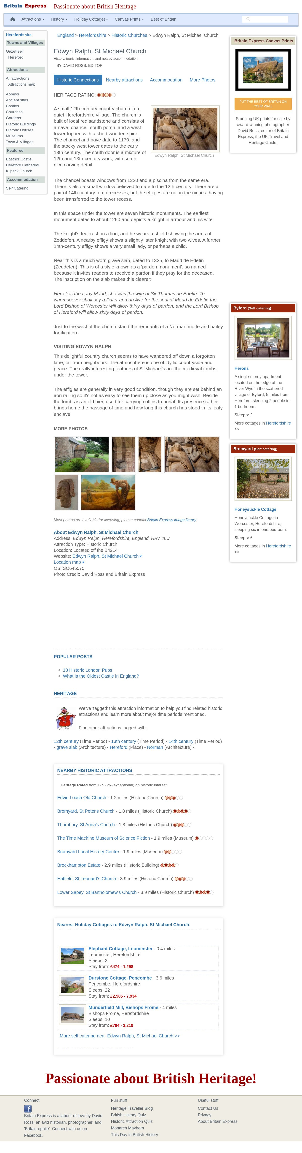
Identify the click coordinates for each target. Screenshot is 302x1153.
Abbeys (12, 94)
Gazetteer (14, 51)
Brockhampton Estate (78, 865)
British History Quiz (128, 1115)
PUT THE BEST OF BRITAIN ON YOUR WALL (264, 104)
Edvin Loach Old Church (81, 797)
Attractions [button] (32, 19)
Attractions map (21, 84)
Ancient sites (17, 100)
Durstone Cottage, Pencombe (120, 977)
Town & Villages (19, 142)
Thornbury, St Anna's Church (86, 824)
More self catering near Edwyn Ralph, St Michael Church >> (120, 1035)
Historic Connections (78, 79)
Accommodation (166, 79)
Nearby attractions (124, 79)
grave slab (66, 747)
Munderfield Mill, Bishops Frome (123, 1007)
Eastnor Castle (19, 159)
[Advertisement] (138, 617)
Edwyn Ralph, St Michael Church (105, 556)
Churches (14, 112)
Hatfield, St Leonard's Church (86, 878)
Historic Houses (19, 130)
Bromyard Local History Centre (88, 851)
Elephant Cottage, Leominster (120, 948)
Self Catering (17, 188)
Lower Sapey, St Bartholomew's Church (97, 892)
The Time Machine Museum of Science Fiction (103, 838)
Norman (155, 747)
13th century (123, 741)
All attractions (17, 78)
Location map (67, 562)
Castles (12, 106)
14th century (180, 741)
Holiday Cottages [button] (91, 19)
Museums (14, 136)
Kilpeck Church (19, 171)
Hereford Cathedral (22, 165)
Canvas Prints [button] (129, 19)
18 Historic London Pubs (87, 670)
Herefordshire (19, 35)
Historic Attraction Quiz (132, 1121)
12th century (66, 741)
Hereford (118, 747)
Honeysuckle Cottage (255, 509)
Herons (242, 368)
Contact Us (208, 1108)
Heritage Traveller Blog (132, 1108)
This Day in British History (134, 1134)
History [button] (59, 19)
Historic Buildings (21, 124)
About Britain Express (218, 1121)
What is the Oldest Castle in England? (101, 676)
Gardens (13, 118)
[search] (265, 19)
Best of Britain (163, 19)
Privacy (204, 1115)
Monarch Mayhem (127, 1128)
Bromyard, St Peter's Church (86, 811)
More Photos (202, 79)
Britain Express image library (171, 520)
